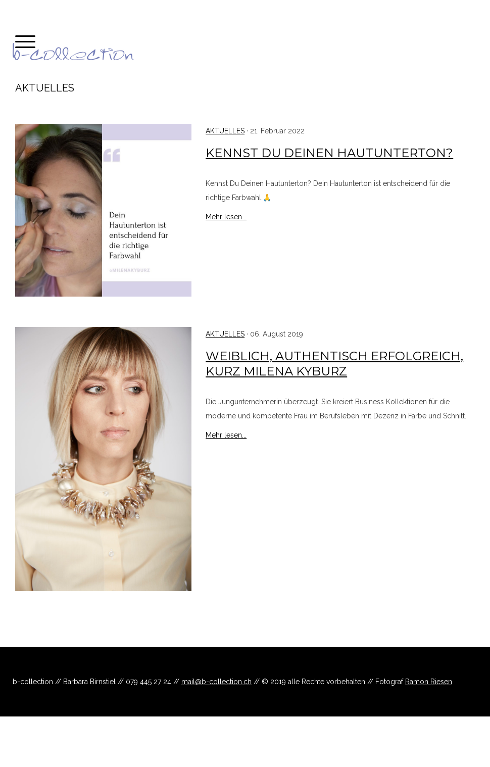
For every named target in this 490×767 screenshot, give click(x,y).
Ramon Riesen (428, 682)
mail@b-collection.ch (216, 682)
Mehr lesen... (226, 217)
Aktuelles (225, 131)
